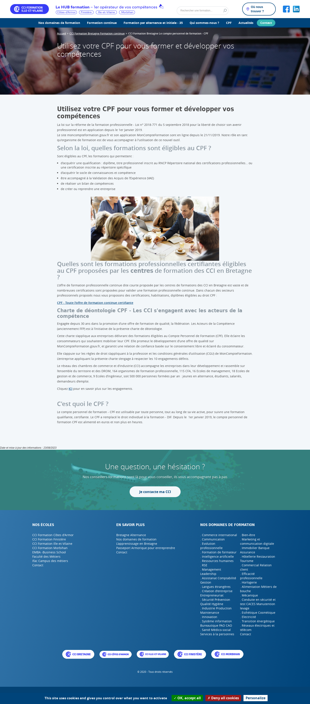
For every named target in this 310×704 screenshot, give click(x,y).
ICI (70, 389)
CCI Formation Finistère (49, 539)
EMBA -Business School (49, 552)
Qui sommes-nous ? (204, 23)
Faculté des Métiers (46, 556)
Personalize (255, 698)
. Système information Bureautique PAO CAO (216, 623)
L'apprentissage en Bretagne (136, 544)
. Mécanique (249, 595)
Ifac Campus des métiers (50, 561)
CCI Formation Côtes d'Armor (53, 535)
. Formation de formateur (218, 552)
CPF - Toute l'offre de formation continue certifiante (95, 303)
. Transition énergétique (257, 621)
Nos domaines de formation (59, 23)
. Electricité (248, 617)
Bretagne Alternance (131, 535)
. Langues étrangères (215, 587)
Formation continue (102, 23)
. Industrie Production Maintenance (216, 610)
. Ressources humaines (217, 561)
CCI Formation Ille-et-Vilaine (52, 544)
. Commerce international (218, 535)
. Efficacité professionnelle (251, 576)
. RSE (203, 565)
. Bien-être (247, 535)
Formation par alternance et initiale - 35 (153, 23)
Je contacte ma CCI (155, 491)
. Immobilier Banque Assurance (255, 550)
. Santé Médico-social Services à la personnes (217, 632)
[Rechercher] (202, 10)
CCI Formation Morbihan (50, 548)
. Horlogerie (248, 582)
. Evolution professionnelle (211, 546)
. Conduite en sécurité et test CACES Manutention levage (258, 604)
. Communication (212, 539)
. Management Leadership (210, 571)
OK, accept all (187, 698)
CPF (229, 23)
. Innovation (208, 617)
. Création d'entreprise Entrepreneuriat (216, 593)
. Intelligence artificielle (217, 556)
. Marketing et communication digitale (257, 541)
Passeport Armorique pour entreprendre (145, 548)
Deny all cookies (223, 698)
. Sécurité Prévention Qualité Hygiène (215, 602)
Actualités (246, 23)
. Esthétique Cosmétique (257, 612)
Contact (266, 23)
